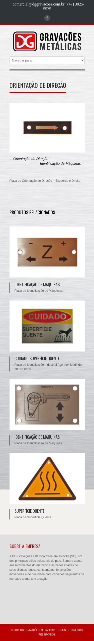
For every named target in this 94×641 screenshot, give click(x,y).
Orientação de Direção (30, 159)
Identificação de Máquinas (60, 164)
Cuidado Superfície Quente (37, 359)
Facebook (47, 18)
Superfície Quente (29, 511)
